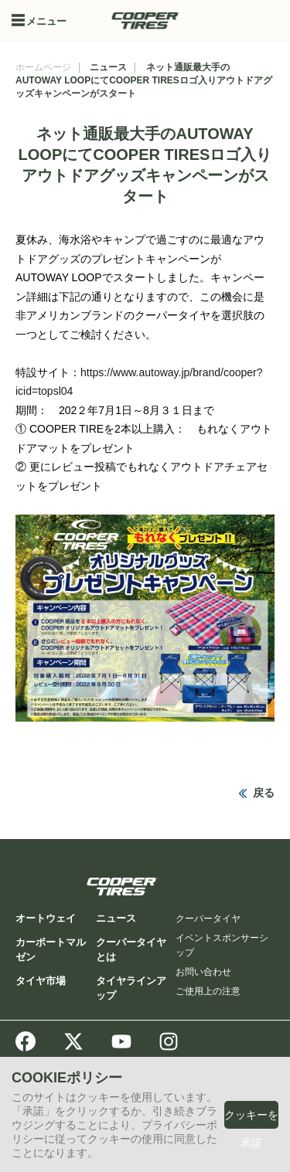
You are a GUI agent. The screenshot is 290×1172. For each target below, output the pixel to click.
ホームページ (43, 68)
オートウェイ (45, 918)
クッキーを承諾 (251, 1129)
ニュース (108, 68)
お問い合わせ (203, 971)
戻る (264, 792)
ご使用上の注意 (208, 991)
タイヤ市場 (40, 981)
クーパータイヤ (208, 918)
